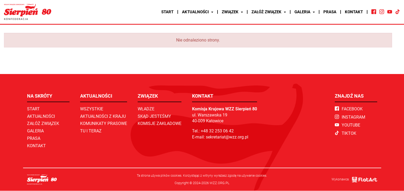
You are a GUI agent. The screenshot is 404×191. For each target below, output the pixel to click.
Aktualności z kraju (103, 116)
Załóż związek (268, 12)
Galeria (304, 12)
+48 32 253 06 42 (217, 130)
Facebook (349, 108)
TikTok (345, 133)
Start (167, 12)
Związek (232, 12)
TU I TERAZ (91, 130)
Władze (146, 108)
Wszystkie (91, 108)
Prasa (329, 12)
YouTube (347, 125)
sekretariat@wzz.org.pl (227, 137)
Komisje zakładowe (159, 123)
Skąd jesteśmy (154, 116)
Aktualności (197, 12)
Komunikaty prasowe (103, 123)
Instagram (350, 117)
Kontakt (354, 12)
